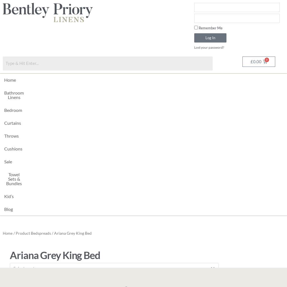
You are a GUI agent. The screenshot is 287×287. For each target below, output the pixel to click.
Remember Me (208, 28)
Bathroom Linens (40, 80)
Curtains (100, 80)
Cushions (149, 80)
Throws (124, 80)
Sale (171, 80)
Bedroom (75, 80)
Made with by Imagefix (108, 280)
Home (10, 80)
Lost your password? (210, 47)
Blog (254, 80)
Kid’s (237, 80)
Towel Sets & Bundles (203, 80)
